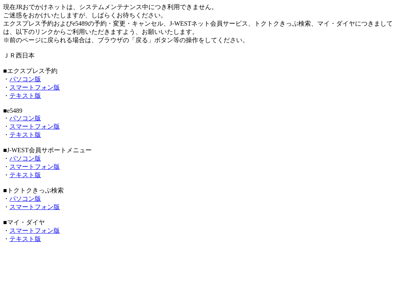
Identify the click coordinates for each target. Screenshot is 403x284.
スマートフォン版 (34, 87)
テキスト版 (25, 95)
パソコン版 (25, 79)
